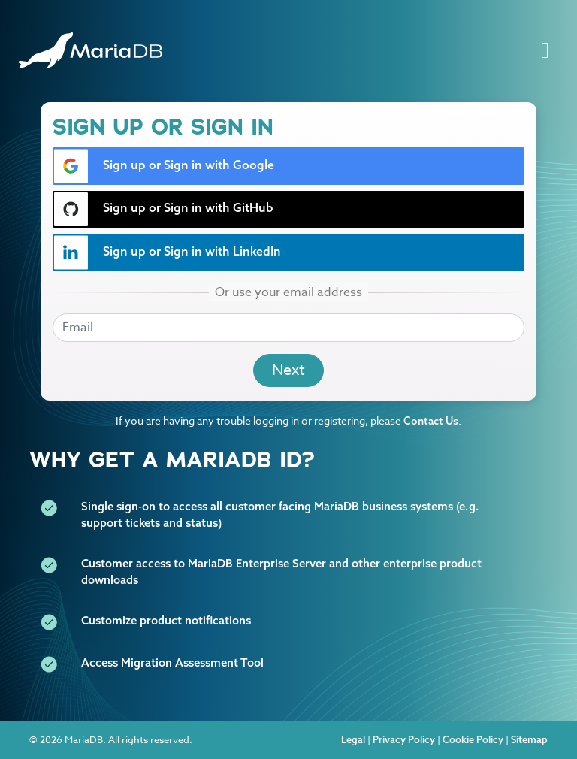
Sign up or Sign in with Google (163, 166)
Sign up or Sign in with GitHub (163, 209)
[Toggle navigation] (545, 50)
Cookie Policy (473, 739)
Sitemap (529, 739)
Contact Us (430, 421)
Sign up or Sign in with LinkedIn (167, 252)
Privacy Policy (404, 739)
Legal (353, 739)
